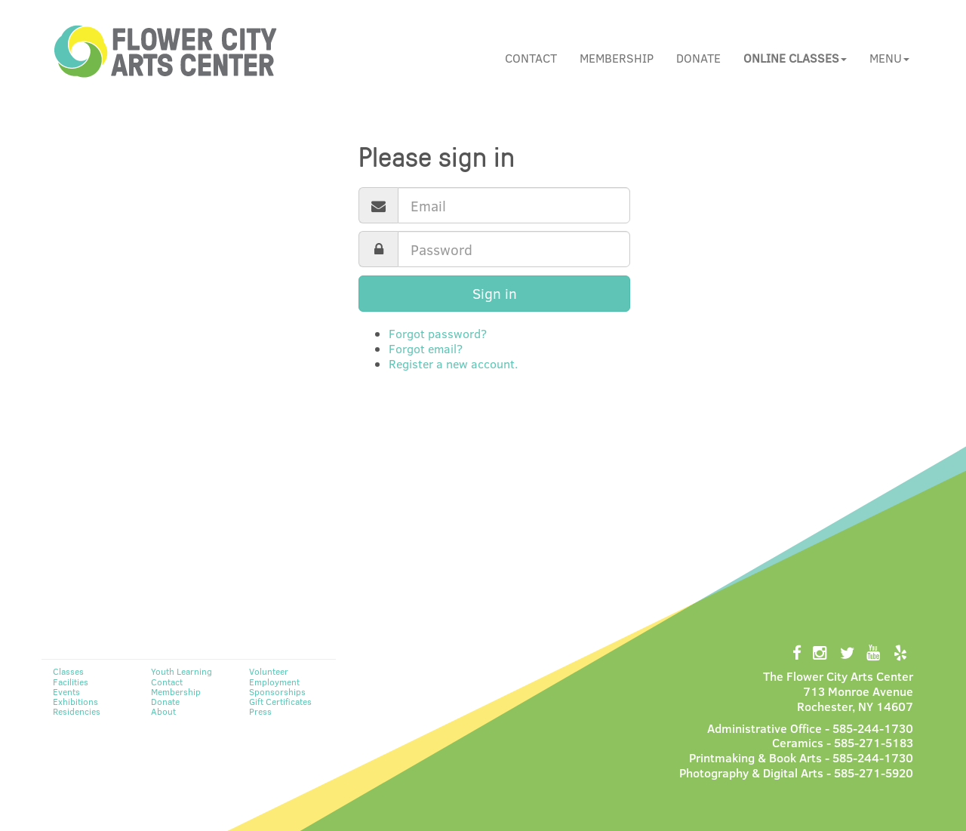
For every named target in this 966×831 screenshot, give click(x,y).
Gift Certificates (280, 701)
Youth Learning (181, 671)
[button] (795, 58)
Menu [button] (889, 58)
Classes (68, 671)
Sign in (494, 293)
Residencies (76, 711)
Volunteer (268, 671)
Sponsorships (277, 691)
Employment (274, 682)
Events (66, 691)
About (163, 711)
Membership (617, 58)
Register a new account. (453, 363)
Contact (531, 58)
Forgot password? (438, 333)
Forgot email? (426, 348)
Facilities (70, 682)
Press (260, 711)
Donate (698, 58)
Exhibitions (75, 701)
